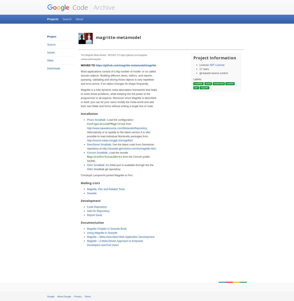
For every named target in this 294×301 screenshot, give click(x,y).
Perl (130, 175)
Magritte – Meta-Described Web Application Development (120, 236)
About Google (64, 296)
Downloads (53, 68)
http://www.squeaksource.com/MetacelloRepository (117, 128)
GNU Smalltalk (95, 165)
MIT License (217, 64)
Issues (51, 52)
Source (51, 44)
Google (50, 296)
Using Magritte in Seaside (102, 232)
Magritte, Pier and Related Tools (106, 189)
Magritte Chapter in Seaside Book (107, 228)
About (79, 19)
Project (51, 36)
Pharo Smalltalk (96, 119)
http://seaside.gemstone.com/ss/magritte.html (129, 148)
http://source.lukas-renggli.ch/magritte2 (110, 140)
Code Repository (97, 206)
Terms (88, 296)
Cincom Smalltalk (97, 152)
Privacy (78, 296)
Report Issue (94, 215)
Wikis (50, 60)
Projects (52, 19)
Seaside (92, 193)
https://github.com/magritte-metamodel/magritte (126, 65)
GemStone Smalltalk (99, 144)
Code (67, 7)
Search (66, 19)
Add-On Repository (98, 210)
